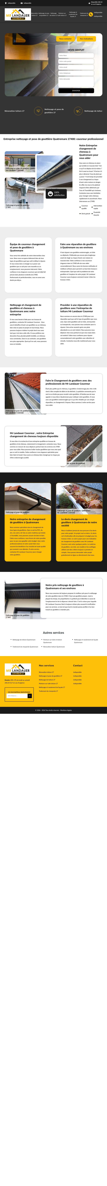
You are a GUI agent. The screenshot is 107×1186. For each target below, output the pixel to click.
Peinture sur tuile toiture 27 (48, 684)
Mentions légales (66, 710)
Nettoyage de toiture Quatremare (24, 640)
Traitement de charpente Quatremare (25, 647)
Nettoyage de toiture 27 (47, 680)
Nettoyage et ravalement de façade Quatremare (86, 641)
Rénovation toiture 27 (47, 111)
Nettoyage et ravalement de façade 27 (73, 14)
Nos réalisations (86, 39)
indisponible (27, 3)
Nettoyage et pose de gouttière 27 (50, 676)
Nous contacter (65, 39)
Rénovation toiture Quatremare (54, 647)
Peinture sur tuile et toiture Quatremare (52, 641)
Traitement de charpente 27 (48, 691)
